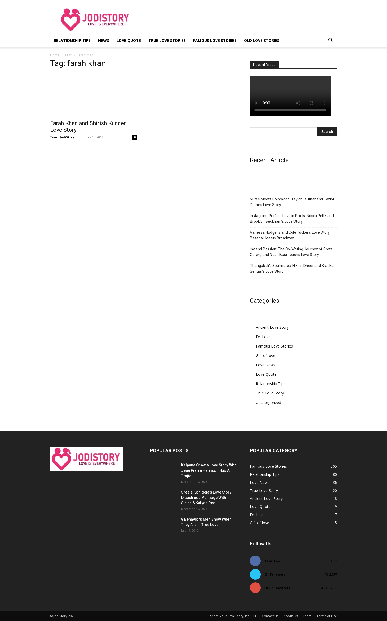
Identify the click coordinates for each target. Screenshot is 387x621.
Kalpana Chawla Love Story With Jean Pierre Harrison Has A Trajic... (208, 470)
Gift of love (265, 355)
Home (54, 55)
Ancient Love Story (272, 327)
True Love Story (270, 393)
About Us (291, 616)
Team (307, 616)
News (103, 40)
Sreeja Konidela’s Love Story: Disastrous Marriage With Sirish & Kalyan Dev (206, 497)
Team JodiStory (62, 137)
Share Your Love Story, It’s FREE (233, 616)
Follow (330, 574)
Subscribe (328, 588)
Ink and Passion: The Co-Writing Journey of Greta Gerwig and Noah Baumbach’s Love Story (291, 252)
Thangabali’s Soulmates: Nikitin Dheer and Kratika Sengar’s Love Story (292, 268)
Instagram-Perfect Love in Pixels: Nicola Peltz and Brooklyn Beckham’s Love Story (292, 219)
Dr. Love (263, 336)
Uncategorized (268, 402)
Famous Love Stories (214, 40)
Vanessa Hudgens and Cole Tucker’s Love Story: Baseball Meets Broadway (290, 235)
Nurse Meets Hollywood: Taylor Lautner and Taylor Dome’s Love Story (292, 202)
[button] (330, 40)
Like (334, 561)
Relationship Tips (72, 40)
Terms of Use (327, 616)
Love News (265, 364)
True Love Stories (167, 40)
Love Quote (129, 40)
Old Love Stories (261, 40)
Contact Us (270, 616)
